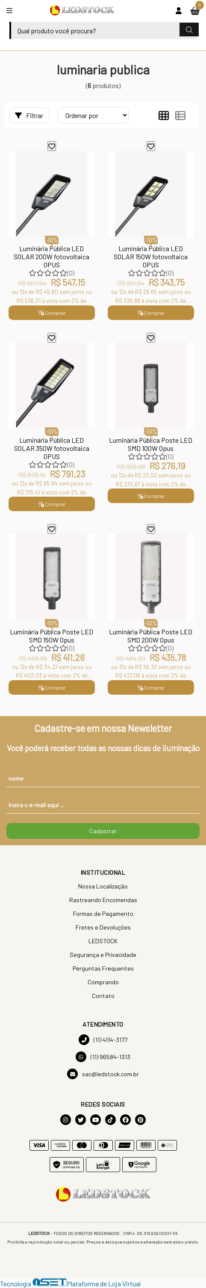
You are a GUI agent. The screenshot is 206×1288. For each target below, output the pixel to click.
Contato (103, 995)
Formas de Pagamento (103, 913)
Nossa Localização (103, 886)
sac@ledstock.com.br (103, 1074)
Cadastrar (103, 831)
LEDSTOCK (103, 941)
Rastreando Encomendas (103, 899)
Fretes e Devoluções (103, 927)
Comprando (103, 982)
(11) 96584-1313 (103, 1056)
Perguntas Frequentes (103, 968)
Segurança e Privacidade (103, 954)
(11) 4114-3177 (103, 1039)
